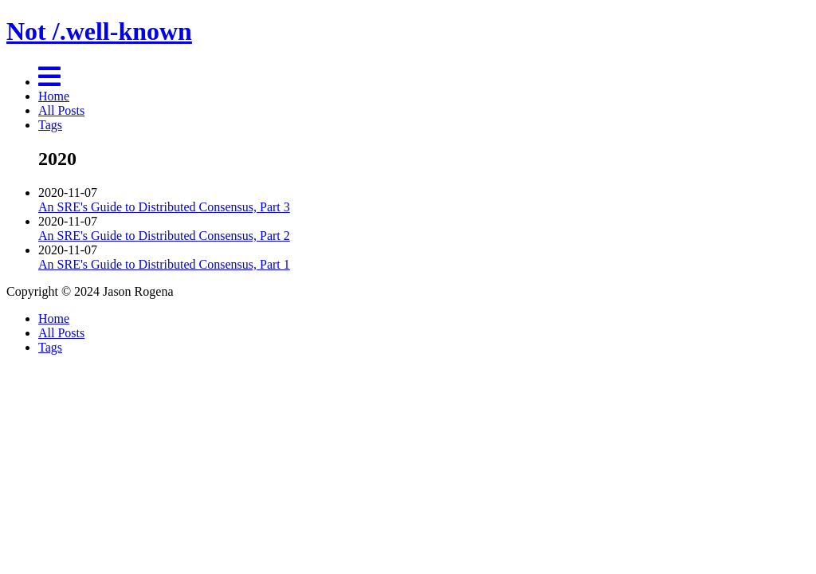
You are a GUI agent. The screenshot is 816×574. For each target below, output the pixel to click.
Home (53, 96)
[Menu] (49, 81)
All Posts (61, 110)
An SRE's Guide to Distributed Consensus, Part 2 (164, 235)
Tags (50, 125)
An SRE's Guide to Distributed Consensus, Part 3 (164, 207)
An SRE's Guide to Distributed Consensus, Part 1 (164, 264)
